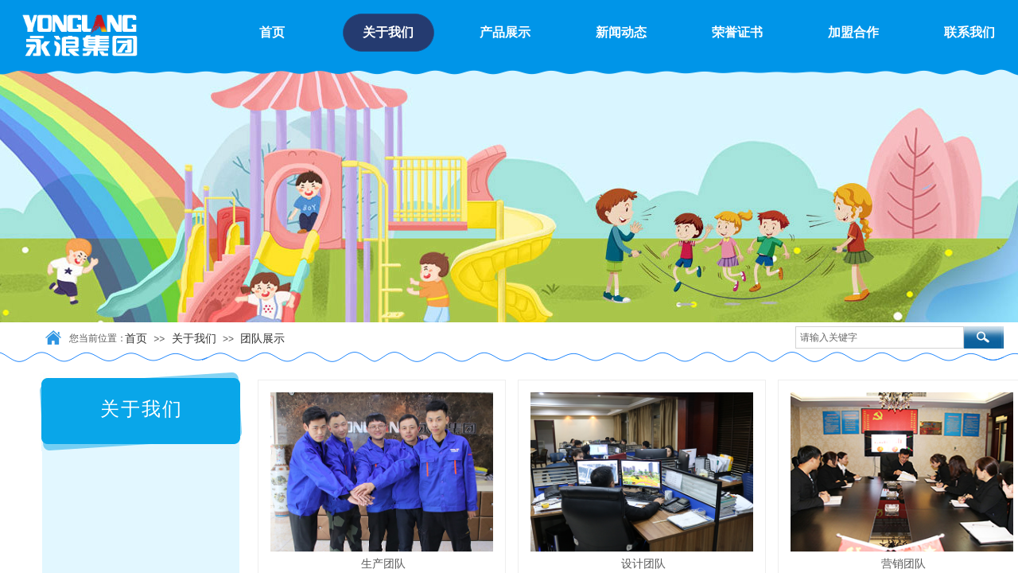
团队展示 (262, 338)
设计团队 (643, 563)
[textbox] (879, 337)
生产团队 (383, 563)
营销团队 (903, 563)
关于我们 (194, 338)
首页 (136, 338)
